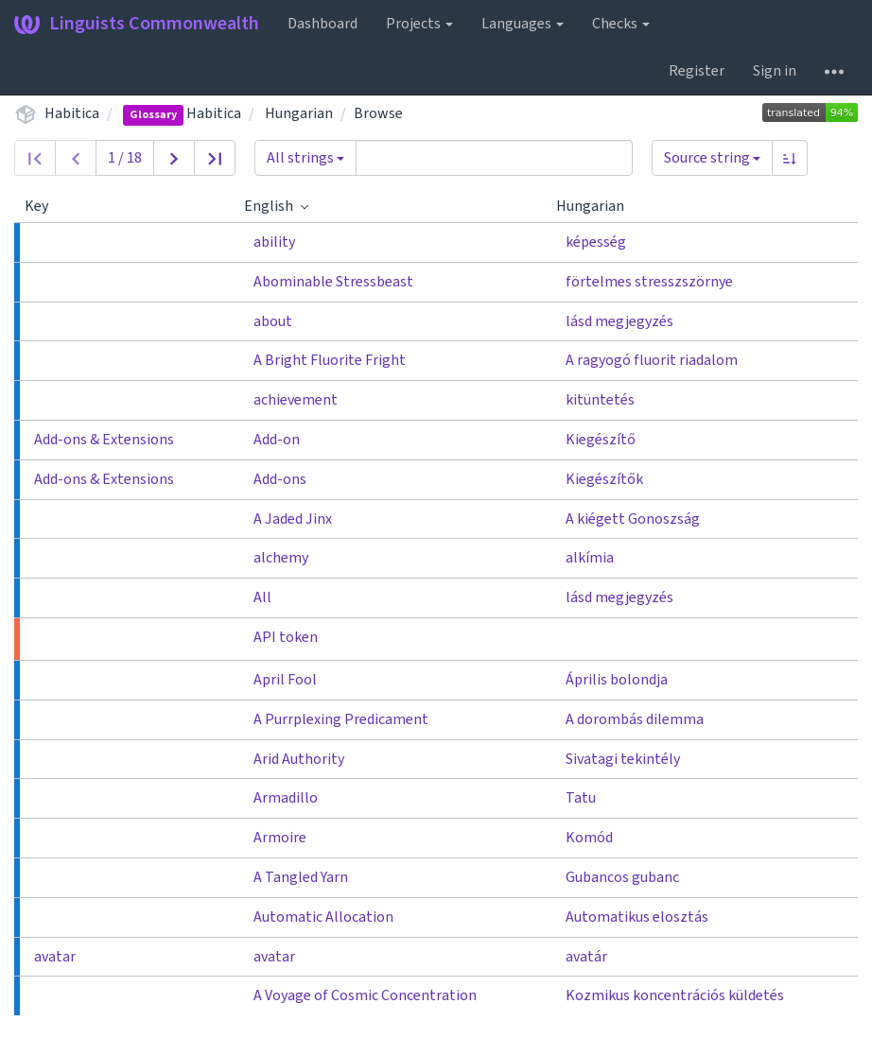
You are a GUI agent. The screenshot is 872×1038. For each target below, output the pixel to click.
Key (44, 206)
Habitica (71, 113)
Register (696, 71)
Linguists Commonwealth (136, 23)
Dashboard (323, 23)
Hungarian (299, 113)
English (276, 206)
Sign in (774, 71)
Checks (621, 23)
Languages (522, 23)
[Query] (494, 158)
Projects (419, 23)
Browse (378, 113)
